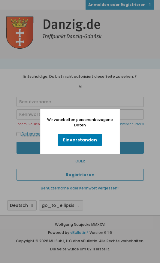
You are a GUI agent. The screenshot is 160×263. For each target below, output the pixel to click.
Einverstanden (80, 140)
